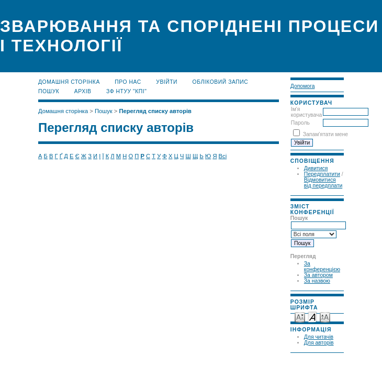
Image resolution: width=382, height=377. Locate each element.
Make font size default (312, 317)
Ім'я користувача (306, 112)
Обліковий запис (221, 82)
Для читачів (318, 337)
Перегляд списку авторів (155, 111)
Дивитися (316, 168)
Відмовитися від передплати (323, 182)
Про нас (128, 82)
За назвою (317, 281)
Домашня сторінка (69, 82)
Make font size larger (325, 317)
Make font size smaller (300, 317)
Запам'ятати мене (325, 134)
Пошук (48, 91)
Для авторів (319, 343)
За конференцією (322, 266)
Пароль (300, 123)
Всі (223, 156)
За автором (318, 275)
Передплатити (322, 174)
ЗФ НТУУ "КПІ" (126, 91)
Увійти (166, 82)
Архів (83, 91)
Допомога (302, 86)
